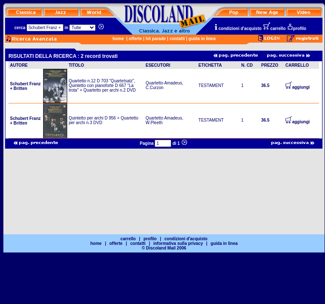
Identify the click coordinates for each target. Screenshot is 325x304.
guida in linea (202, 38)
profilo (296, 28)
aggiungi (297, 87)
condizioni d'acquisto (237, 28)
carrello (274, 28)
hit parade (156, 38)
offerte (135, 38)
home (118, 38)
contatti (177, 38)
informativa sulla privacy (178, 243)
